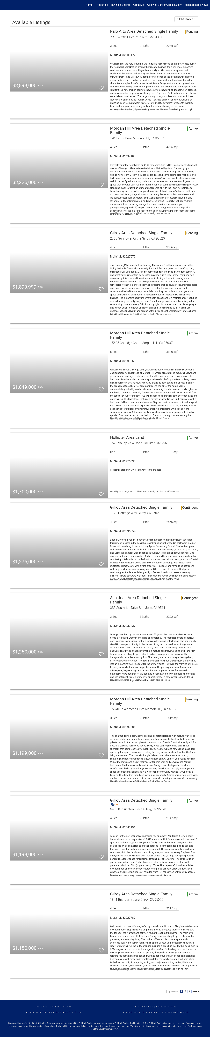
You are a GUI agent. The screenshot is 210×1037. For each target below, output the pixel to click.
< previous (172, 991)
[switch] (101, 86)
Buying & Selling (120, 4)
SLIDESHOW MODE (186, 19)
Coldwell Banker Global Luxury (164, 4)
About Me (138, 4)
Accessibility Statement (140, 1012)
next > (195, 991)
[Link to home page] (4, 5)
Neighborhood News (196, 4)
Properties (102, 4)
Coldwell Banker (48, 1007)
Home (89, 4)
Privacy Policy (166, 1007)
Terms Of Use (144, 1007)
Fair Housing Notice (174, 1012)
